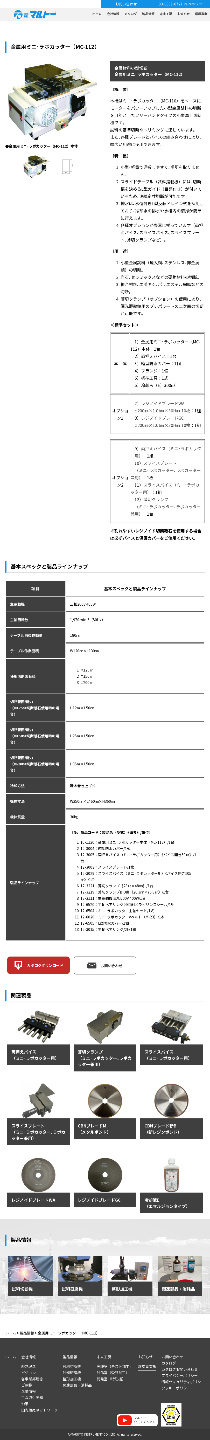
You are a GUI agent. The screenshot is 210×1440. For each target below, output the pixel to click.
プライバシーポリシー (180, 1375)
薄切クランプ (155, 499)
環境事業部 (147, 1366)
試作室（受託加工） (113, 1372)
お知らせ (183, 13)
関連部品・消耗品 (77, 1385)
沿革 (25, 1403)
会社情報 (113, 13)
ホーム (97, 13)
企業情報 (28, 1391)
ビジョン (28, 1372)
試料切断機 (72, 1366)
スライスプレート (160, 463)
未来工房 (166, 13)
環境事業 (201, 13)
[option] (52, 105)
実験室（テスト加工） (115, 1366)
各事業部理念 (32, 1378)
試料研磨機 (72, 1372)
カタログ (130, 13)
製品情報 (148, 13)
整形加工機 (72, 1378)
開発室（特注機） (111, 1378)
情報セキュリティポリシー (183, 1381)
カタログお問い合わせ (180, 1369)
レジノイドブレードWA (162, 403)
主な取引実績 (32, 1397)
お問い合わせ (172, 1356)
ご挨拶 (26, 1385)
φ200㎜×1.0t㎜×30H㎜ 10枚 (162, 410)
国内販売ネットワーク (39, 1410)
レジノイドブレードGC (162, 418)
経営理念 (28, 1366)
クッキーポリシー (176, 1387)
